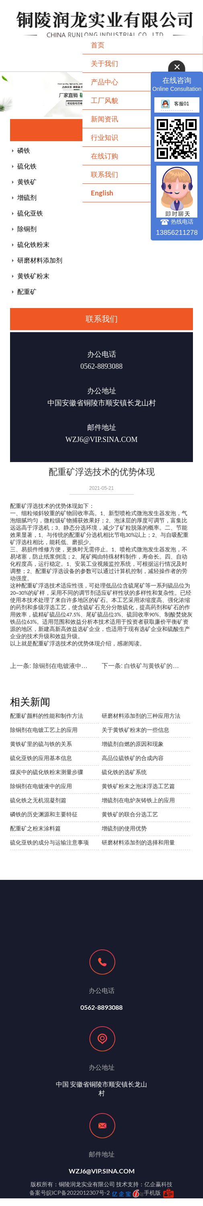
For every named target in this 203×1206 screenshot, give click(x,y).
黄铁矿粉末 (33, 276)
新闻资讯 (104, 119)
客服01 (175, 104)
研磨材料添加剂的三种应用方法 (141, 716)
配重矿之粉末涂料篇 (35, 828)
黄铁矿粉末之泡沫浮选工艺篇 (138, 786)
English (102, 193)
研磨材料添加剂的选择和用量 (138, 842)
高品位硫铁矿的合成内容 (133, 758)
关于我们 (104, 63)
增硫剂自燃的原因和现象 (133, 744)
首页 (98, 45)
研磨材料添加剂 (39, 260)
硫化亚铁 (30, 213)
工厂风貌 (104, 100)
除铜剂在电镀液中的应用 (66, 665)
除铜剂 (27, 229)
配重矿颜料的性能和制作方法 (46, 716)
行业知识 (104, 137)
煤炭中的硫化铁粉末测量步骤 (46, 772)
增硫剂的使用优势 (124, 828)
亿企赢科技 (158, 1184)
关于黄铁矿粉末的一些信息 (135, 730)
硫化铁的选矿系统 (124, 772)
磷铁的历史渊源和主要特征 (44, 814)
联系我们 (104, 174)
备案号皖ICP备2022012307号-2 (69, 1192)
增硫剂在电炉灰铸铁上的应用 (138, 800)
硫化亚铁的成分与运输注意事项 (49, 842)
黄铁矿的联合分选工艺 (130, 814)
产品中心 (104, 82)
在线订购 (104, 156)
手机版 (152, 1192)
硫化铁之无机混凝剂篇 (38, 800)
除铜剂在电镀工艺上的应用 (44, 730)
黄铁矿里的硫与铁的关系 (41, 744)
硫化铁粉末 (33, 244)
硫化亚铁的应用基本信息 (41, 758)
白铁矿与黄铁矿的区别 (154, 665)
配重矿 (27, 291)
